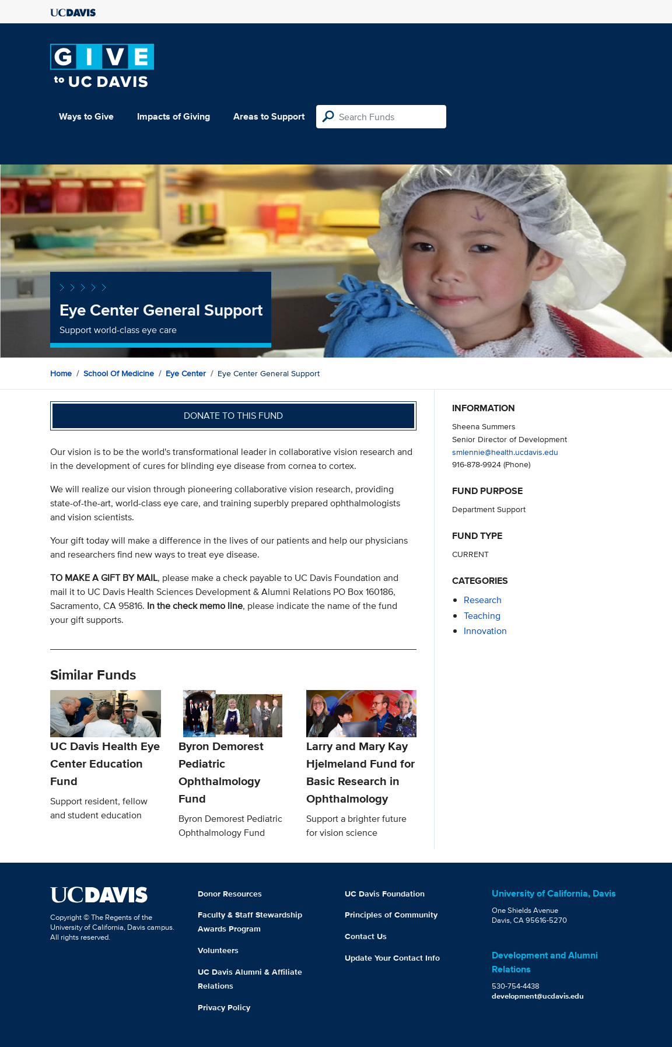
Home (61, 373)
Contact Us (366, 936)
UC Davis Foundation (385, 893)
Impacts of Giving (173, 116)
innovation (485, 631)
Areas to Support (268, 116)
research (483, 600)
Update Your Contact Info (392, 958)
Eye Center (186, 373)
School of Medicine (118, 373)
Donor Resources (230, 893)
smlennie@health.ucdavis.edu (505, 452)
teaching (482, 615)
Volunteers (218, 950)
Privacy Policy (224, 1007)
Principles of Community (391, 914)
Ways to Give (86, 116)
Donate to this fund (233, 415)
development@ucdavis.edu (538, 996)
